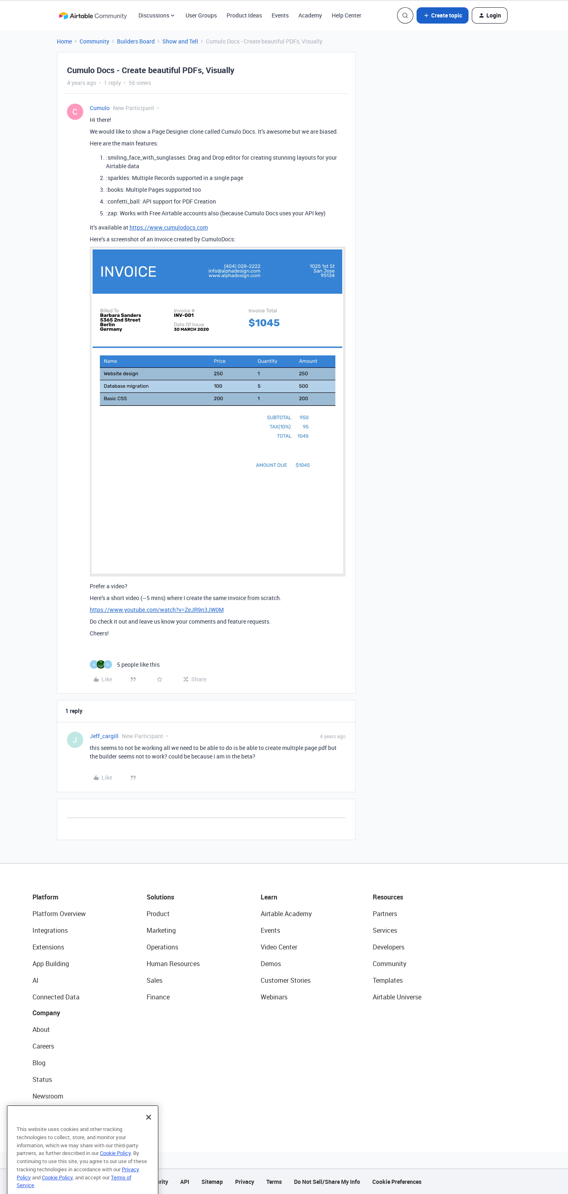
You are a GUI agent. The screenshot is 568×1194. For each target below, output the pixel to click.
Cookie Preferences (396, 1181)
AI (35, 980)
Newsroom (47, 1096)
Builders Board (136, 41)
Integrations (50, 930)
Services (385, 930)
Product (158, 913)
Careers (43, 1046)
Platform (45, 897)
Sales (154, 980)
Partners (385, 913)
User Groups (201, 15)
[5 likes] (125, 664)
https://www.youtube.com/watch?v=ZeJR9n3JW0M (157, 609)
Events (280, 15)
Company (46, 1012)
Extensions (48, 947)
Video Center (279, 947)
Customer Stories (286, 980)
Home (64, 41)
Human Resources (173, 963)
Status (42, 1079)
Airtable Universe (397, 996)
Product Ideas (244, 15)
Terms (274, 1181)
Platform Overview (59, 913)
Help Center (346, 15)
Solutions (160, 897)
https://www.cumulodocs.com (169, 227)
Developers (388, 947)
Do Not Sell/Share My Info (327, 1181)
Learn (269, 897)
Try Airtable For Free (61, 1112)
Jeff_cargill (104, 736)
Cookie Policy (115, 1168)
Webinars (274, 996)
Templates (388, 980)
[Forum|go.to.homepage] (93, 15)
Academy (310, 15)
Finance (158, 996)
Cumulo (100, 108)
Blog (38, 1062)
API (184, 1181)
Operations (162, 947)
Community (94, 41)
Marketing (161, 930)
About (41, 1029)
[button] (443, 15)
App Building (50, 963)
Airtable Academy (286, 913)
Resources (388, 897)
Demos (271, 963)
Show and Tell (180, 41)
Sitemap (212, 1181)
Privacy (244, 1181)
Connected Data (56, 996)
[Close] (149, 1133)
